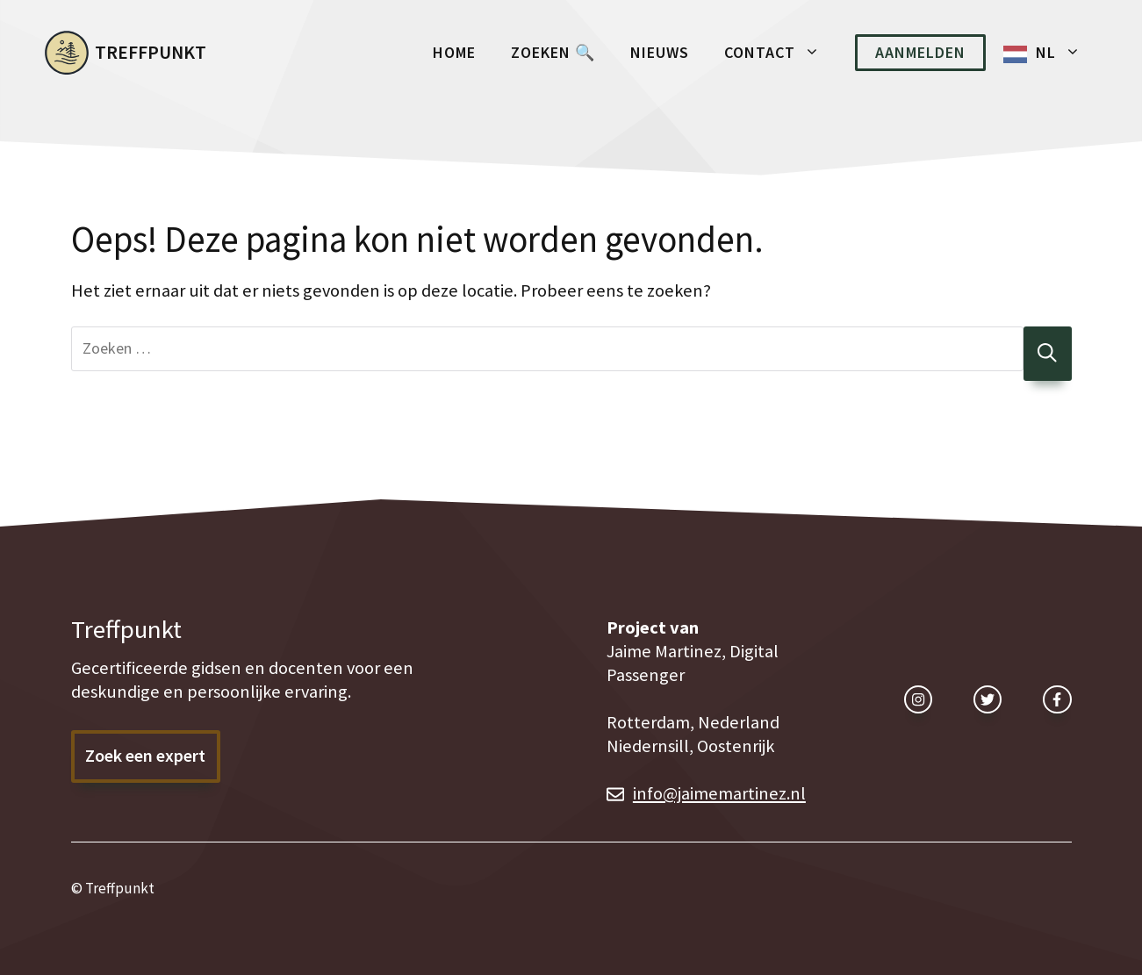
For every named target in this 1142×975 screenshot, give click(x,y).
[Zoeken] (1047, 354)
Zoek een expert (145, 755)
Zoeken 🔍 (553, 52)
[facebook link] (1057, 699)
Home (454, 52)
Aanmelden (920, 52)
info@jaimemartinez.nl (719, 793)
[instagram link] (918, 699)
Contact (780, 52)
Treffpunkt (150, 52)
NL (1067, 52)
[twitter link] (987, 699)
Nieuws (659, 52)
